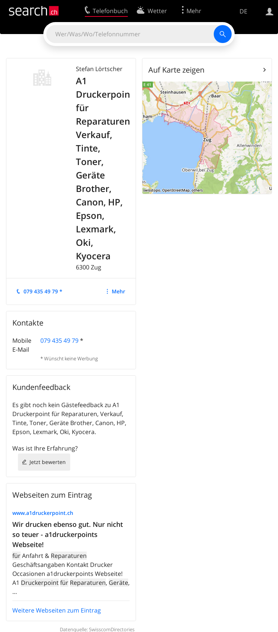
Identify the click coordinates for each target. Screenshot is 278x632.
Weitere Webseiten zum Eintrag (56, 610)
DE (243, 11)
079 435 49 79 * (43, 291)
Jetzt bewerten (48, 461)
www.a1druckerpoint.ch (42, 512)
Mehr (118, 291)
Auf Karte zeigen (176, 70)
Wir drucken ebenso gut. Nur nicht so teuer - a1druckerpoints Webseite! (67, 534)
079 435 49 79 (59, 340)
